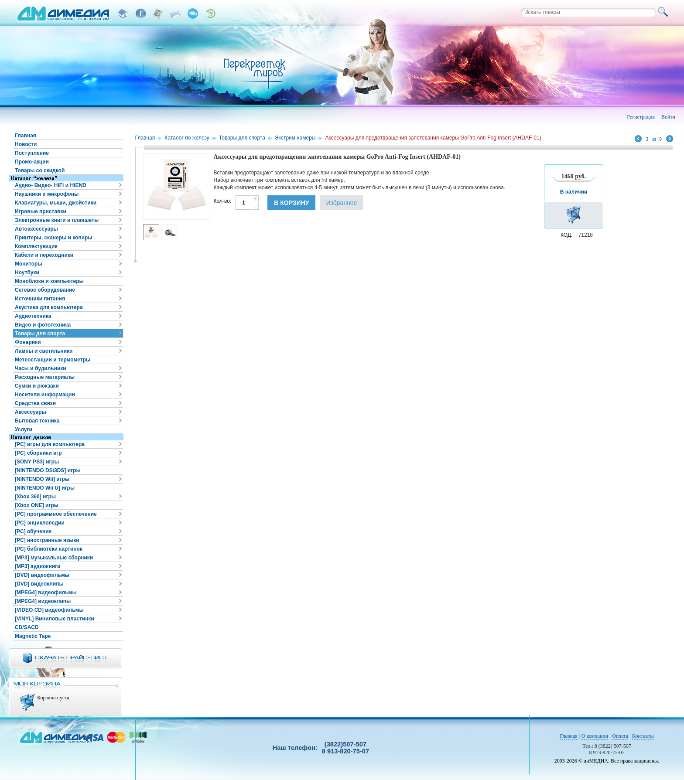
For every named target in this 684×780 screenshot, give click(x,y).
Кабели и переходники (44, 255)
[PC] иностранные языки (47, 540)
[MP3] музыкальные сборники (54, 558)
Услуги (23, 429)
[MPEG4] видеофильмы (46, 592)
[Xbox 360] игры (35, 497)
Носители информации (45, 395)
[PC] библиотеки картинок (48, 549)
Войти (668, 117)
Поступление (32, 153)
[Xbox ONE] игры (36, 505)
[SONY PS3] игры (37, 462)
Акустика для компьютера (49, 307)
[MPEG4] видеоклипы (43, 601)
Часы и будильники (40, 368)
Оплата (620, 736)
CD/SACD (27, 627)
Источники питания (40, 299)
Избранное (341, 202)
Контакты (643, 736)
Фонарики (28, 342)
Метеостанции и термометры (52, 360)
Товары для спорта (40, 333)
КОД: (566, 235)
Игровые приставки (40, 211)
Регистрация (641, 117)
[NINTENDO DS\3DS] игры (48, 470)
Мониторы (28, 264)
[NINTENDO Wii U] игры (45, 488)
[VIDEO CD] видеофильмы (49, 610)
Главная (25, 136)
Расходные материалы (45, 377)
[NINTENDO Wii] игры (42, 479)
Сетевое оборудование (45, 290)
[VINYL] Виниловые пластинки (54, 619)
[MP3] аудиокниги (37, 566)
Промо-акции (32, 162)
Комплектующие (36, 246)
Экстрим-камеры (295, 138)
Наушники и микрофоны (47, 194)
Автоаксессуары (36, 229)
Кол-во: (223, 201)
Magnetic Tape (33, 636)
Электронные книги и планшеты (57, 220)
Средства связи (35, 403)
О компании (594, 736)
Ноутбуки (27, 272)
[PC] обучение (33, 531)
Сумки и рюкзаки (37, 386)
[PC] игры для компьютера (50, 444)
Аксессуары (30, 412)
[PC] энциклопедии (40, 523)
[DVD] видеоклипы (39, 584)
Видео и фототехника (43, 325)
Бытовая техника (37, 421)
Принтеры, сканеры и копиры (53, 238)
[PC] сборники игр (38, 453)
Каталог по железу (186, 138)
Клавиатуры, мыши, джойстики (55, 203)
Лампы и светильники (43, 351)
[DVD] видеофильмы (42, 575)
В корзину (291, 202)
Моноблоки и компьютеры (49, 281)
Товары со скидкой (40, 170)
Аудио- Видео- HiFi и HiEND (50, 185)
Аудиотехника (33, 316)
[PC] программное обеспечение (56, 514)
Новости (26, 144)
